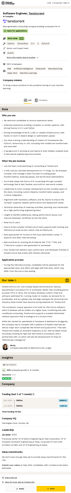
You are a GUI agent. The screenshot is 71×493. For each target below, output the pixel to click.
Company (40, 100)
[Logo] (8, 3)
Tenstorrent (36, 13)
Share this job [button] (9, 477)
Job (27, 100)
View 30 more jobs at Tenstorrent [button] (18, 482)
